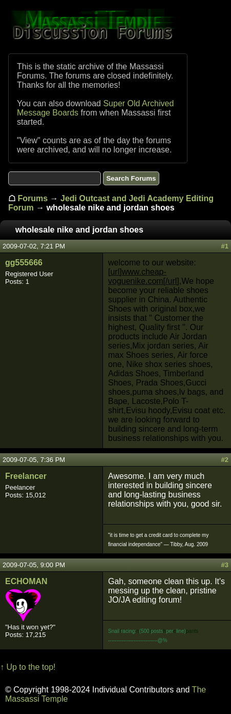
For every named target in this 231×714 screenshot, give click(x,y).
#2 (224, 460)
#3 (224, 565)
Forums (32, 198)
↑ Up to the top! (28, 667)
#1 (224, 246)
